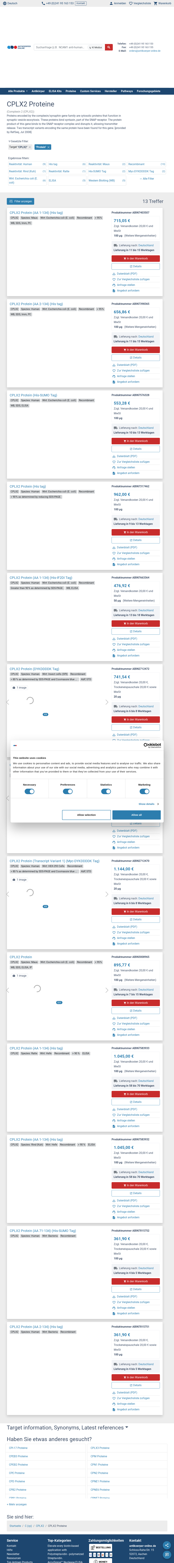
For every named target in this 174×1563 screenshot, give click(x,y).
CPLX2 (40, 1526)
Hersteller (111, 91)
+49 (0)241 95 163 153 (57, 3)
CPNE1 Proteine (100, 1481)
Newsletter (13, 1554)
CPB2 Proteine (17, 1489)
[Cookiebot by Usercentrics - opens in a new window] (146, 745)
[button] (17, 1504)
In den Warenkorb (135, 258)
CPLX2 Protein (21, 957)
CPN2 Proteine (99, 1473)
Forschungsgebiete (148, 91)
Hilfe (9, 1550)
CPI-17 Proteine (18, 1448)
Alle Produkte (17, 91)
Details (136, 266)
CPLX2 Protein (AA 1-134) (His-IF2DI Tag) (41, 578)
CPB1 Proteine (17, 1498)
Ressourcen (14, 1558)
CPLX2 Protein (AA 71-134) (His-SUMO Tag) (43, 1231)
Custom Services (90, 91)
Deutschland (146, 245)
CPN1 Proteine (99, 1464)
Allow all (136, 814)
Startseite (15, 1526)
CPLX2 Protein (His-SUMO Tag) (33, 395)
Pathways (127, 91)
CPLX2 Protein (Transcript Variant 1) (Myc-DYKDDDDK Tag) (55, 861)
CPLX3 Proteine (100, 1448)
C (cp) (28, 1526)
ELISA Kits (55, 91)
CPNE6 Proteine (100, 1489)
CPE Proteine (16, 1473)
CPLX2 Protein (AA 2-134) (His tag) (36, 304)
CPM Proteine (99, 1456)
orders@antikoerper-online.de (144, 50)
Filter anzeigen (20, 201)
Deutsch (10, 3)
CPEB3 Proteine (18, 1456)
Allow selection (86, 814)
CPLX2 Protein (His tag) (28, 486)
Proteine (71, 91)
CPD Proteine (17, 1481)
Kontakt (81, 3)
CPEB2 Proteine (18, 1464)
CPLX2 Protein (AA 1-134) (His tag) (36, 213)
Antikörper (38, 91)
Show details (146, 803)
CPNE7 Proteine (100, 1498)
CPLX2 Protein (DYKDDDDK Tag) (34, 669)
